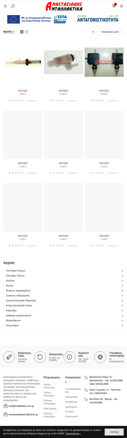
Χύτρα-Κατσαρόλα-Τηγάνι (19, 305)
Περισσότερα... (73, 433)
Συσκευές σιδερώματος (18, 295)
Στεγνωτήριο (12, 325)
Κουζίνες (10, 280)
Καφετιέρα (11, 310)
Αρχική (8, 263)
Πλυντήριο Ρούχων (15, 270)
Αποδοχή (114, 432)
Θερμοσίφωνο (13, 320)
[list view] (21, 31)
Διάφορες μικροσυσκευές (19, 315)
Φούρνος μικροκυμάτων (18, 290)
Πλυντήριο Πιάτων (15, 275)
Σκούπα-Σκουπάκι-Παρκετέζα (21, 300)
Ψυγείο (9, 285)
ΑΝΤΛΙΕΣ (23, 90)
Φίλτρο (7, 31)
